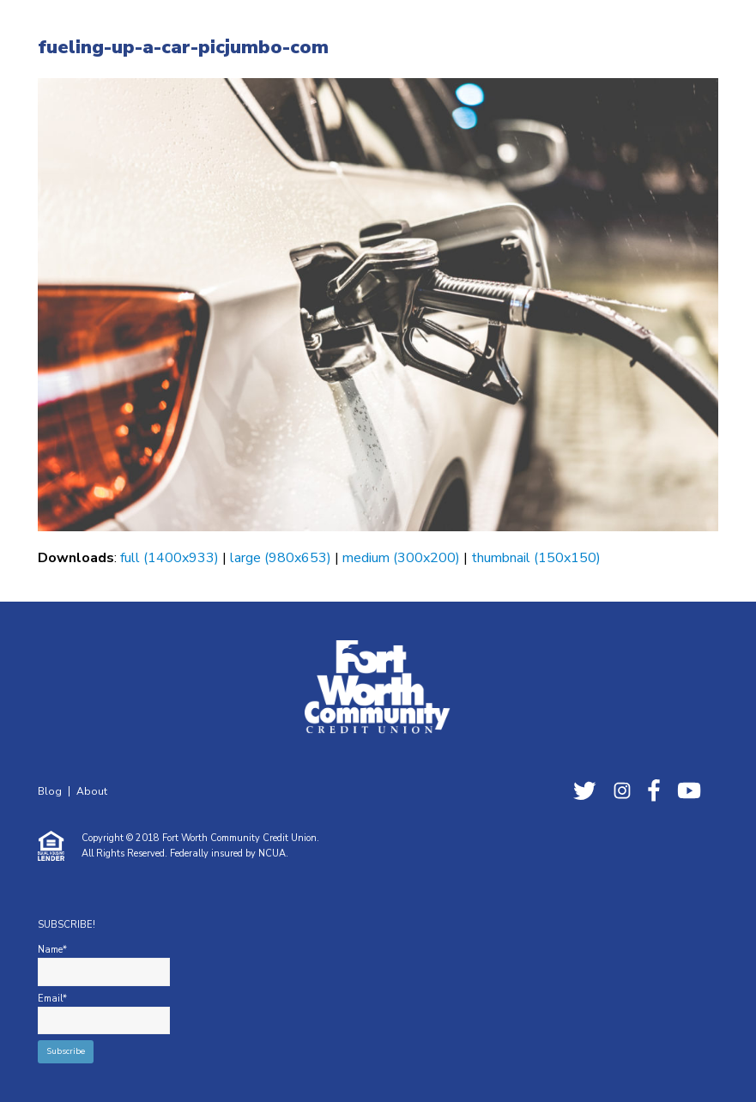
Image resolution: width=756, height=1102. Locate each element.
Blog (50, 791)
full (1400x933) (169, 557)
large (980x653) (280, 557)
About (91, 791)
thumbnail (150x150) (536, 557)
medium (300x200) (401, 557)
